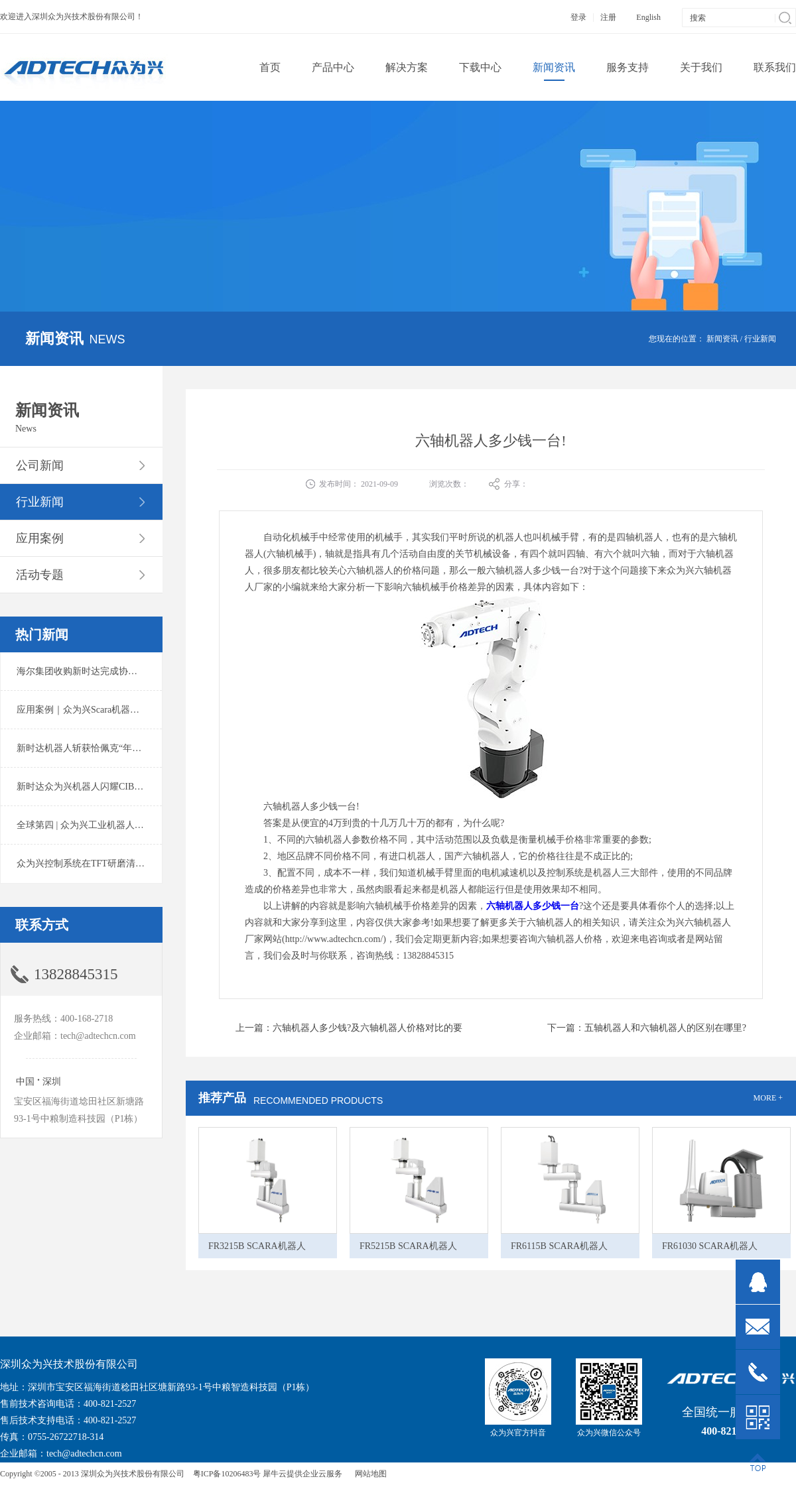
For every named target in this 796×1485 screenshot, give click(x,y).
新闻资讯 (722, 338)
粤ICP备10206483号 (227, 1473)
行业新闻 (760, 338)
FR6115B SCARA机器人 (559, 1246)
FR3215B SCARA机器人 (257, 1246)
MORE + (768, 1097)
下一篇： (646, 1028)
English (648, 17)
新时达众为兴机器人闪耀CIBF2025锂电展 (101, 787)
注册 (608, 17)
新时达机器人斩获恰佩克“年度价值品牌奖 (102, 748)
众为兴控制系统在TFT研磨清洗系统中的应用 (108, 863)
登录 (578, 17)
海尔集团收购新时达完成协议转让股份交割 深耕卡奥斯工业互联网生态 (162, 671)
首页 (270, 67)
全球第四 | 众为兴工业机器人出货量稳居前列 (108, 825)
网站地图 (369, 1473)
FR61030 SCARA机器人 (710, 1246)
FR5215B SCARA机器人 (408, 1246)
